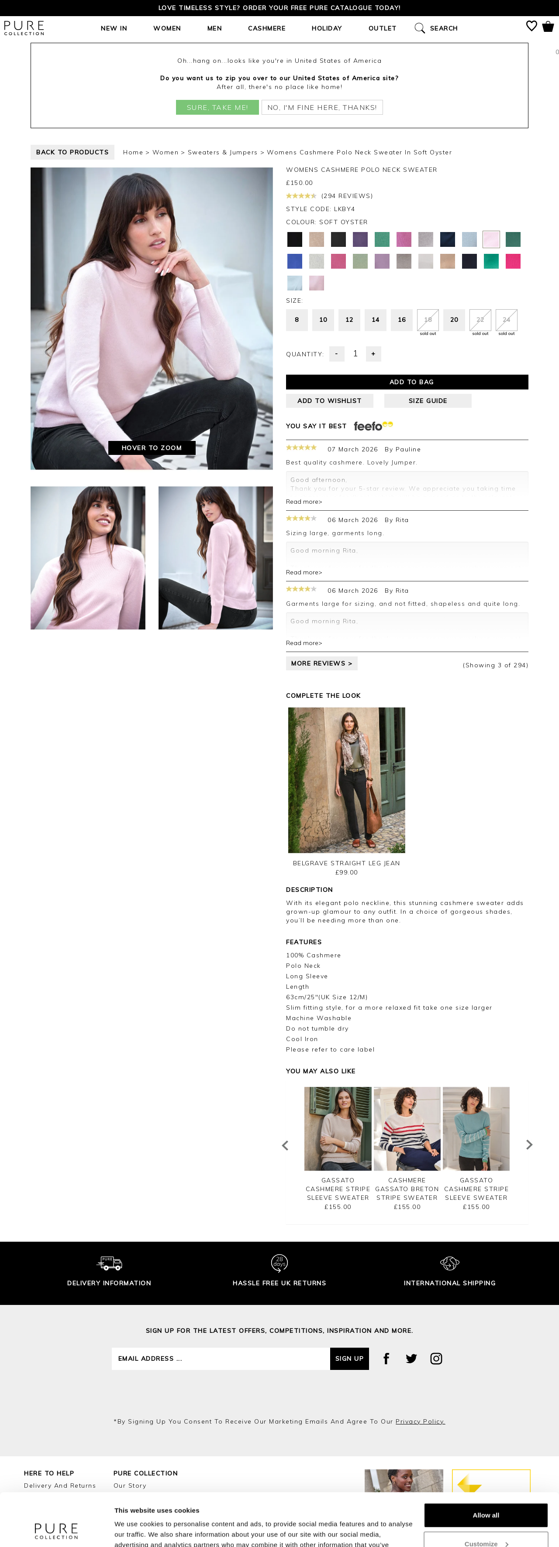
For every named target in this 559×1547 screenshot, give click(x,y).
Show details (134, 1529)
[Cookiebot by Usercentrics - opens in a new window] (56, 1530)
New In (114, 28)
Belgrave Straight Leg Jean (346, 863)
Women (167, 28)
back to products (72, 152)
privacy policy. (420, 1421)
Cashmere (267, 28)
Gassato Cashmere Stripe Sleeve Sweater (338, 1189)
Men (214, 28)
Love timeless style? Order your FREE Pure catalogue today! (280, 8)
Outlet (383, 28)
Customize (486, 1494)
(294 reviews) (329, 196)
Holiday (327, 28)
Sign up (349, 1359)
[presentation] (279, 1393)
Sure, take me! (217, 107)
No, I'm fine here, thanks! (322, 107)
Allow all (486, 1465)
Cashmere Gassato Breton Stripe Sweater (407, 1189)
